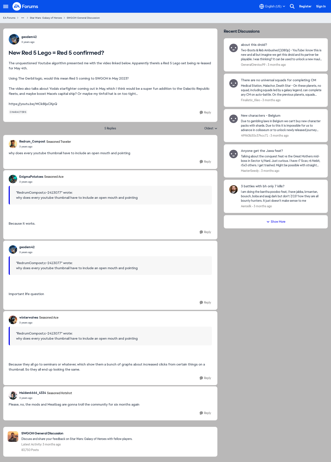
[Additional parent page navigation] (22, 18)
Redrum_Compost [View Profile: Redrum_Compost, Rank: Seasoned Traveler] (32, 141)
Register (305, 6)
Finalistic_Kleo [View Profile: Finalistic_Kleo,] (250, 100)
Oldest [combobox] (210, 128)
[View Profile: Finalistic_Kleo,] (233, 83)
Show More (275, 222)
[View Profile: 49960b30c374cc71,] (233, 119)
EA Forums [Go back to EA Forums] (9, 18)
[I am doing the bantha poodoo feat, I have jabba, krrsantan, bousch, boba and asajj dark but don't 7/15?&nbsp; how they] (281, 196)
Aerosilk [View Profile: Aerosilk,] (246, 206)
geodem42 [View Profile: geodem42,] (29, 37)
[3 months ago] (276, 65)
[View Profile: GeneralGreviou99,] (233, 48)
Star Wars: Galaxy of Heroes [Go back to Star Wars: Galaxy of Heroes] (46, 18)
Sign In (321, 6)
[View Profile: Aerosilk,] (233, 189)
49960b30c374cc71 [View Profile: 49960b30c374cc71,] (254, 135)
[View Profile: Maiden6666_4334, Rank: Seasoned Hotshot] (13, 395)
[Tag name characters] (18, 112)
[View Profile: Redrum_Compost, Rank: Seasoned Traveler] (13, 144)
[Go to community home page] (25, 6)
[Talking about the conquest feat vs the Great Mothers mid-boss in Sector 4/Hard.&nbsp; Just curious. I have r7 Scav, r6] (281, 161)
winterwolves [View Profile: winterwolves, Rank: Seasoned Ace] (28, 317)
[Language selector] (272, 6)
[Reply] (205, 112)
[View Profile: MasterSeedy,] (233, 154)
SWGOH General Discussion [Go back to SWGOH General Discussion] (83, 18)
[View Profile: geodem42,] (14, 39)
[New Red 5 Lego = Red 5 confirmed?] (45, 146)
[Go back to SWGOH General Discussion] (76, 433)
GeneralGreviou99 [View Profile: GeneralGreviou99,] (253, 65)
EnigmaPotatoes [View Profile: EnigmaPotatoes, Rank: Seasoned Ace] (31, 177)
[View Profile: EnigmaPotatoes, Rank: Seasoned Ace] (13, 179)
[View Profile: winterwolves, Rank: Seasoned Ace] (13, 320)
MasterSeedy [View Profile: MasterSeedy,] (250, 171)
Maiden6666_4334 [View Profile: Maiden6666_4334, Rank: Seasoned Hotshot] (32, 393)
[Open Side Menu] (5, 6)
